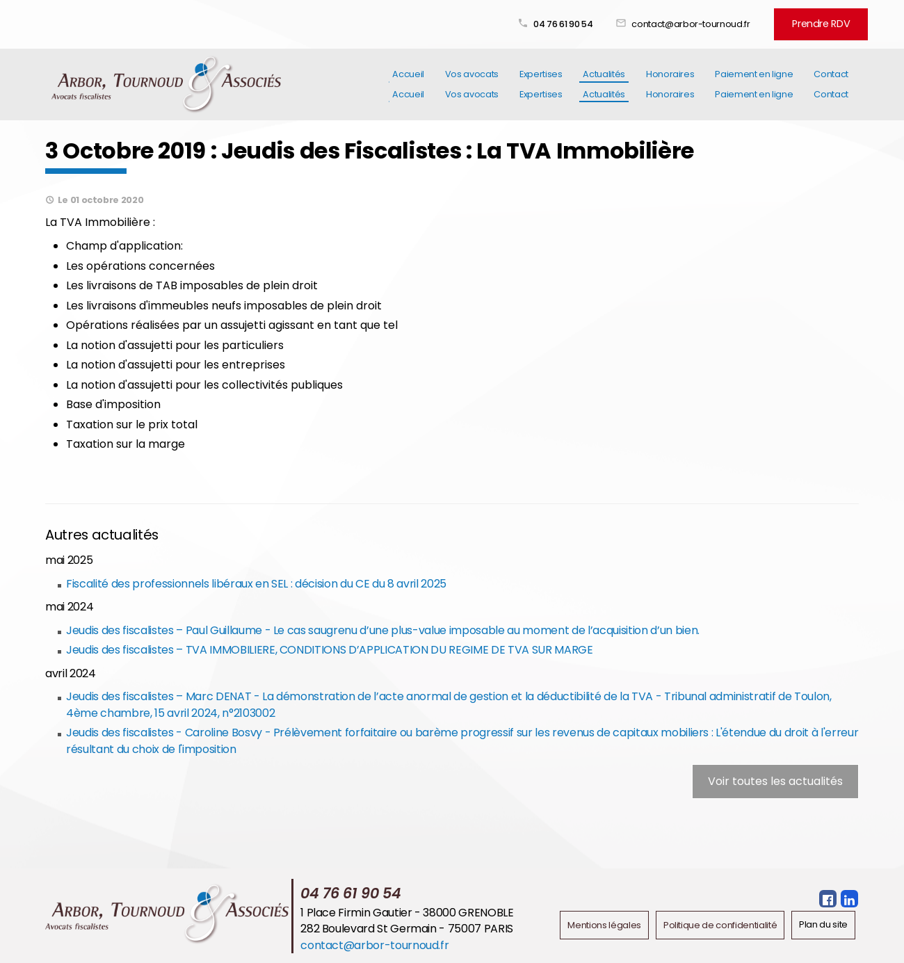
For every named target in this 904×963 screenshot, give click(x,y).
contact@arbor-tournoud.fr (698, 23)
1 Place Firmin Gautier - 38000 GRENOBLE (406, 911)
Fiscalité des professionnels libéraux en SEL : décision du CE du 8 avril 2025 (256, 582)
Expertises (540, 82)
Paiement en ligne (754, 82)
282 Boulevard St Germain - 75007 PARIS (406, 927)
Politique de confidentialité (720, 923)
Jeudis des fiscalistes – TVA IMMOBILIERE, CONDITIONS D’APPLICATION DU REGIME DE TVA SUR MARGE (329, 648)
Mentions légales (604, 923)
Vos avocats (472, 82)
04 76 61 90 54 (570, 23)
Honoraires (670, 82)
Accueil (408, 82)
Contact (831, 82)
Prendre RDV (825, 23)
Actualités (603, 82)
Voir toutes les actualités (775, 780)
